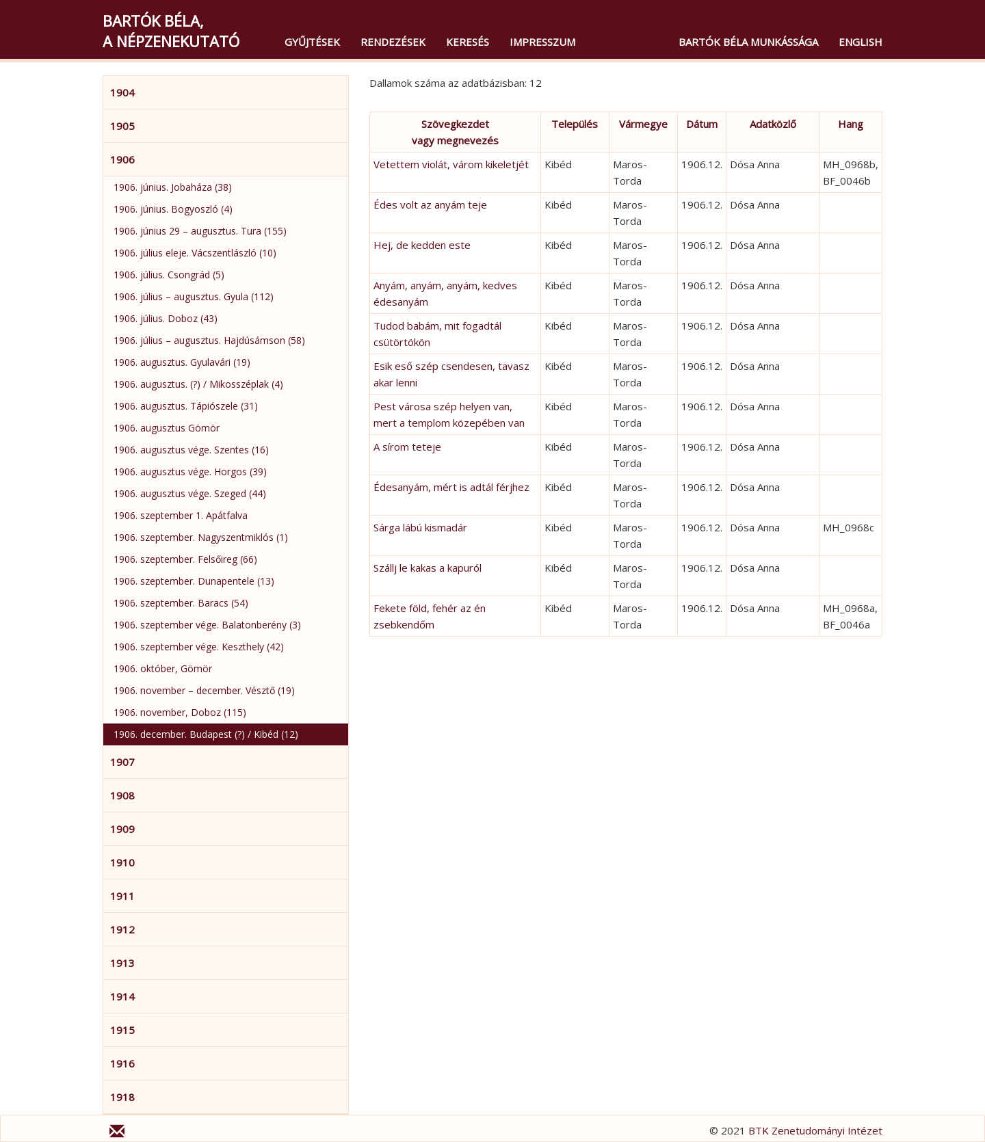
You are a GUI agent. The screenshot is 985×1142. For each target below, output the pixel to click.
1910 (122, 862)
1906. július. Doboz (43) (166, 318)
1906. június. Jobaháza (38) (173, 187)
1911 (122, 896)
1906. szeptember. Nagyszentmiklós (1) (201, 537)
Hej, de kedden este (422, 245)
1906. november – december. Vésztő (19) (204, 690)
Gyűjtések (312, 42)
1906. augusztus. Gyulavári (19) (182, 362)
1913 (122, 963)
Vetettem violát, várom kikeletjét (451, 164)
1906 (122, 159)
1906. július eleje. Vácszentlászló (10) (195, 252)
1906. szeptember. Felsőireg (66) (185, 559)
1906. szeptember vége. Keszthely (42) (199, 646)
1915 (122, 1030)
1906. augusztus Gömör (167, 427)
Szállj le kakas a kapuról (427, 567)
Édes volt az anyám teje (430, 204)
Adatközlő (773, 124)
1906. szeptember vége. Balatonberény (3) (207, 624)
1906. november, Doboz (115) (180, 712)
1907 (122, 762)
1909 (122, 829)
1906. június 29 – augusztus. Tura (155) (200, 230)
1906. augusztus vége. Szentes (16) (191, 449)
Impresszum (542, 42)
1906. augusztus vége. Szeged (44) (190, 493)
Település (574, 124)
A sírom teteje (407, 446)
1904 (122, 92)
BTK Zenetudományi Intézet (815, 1130)
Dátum (702, 124)
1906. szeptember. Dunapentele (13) (194, 580)
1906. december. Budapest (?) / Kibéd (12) (206, 734)
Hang (850, 124)
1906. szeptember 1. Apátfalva (181, 515)
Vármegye (643, 124)
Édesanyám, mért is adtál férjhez (451, 487)
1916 (122, 1063)
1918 (122, 1097)
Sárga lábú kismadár (420, 527)
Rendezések (392, 42)
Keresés (467, 42)
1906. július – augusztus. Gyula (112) (194, 296)
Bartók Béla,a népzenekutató (171, 30)
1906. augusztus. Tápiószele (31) (186, 405)
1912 (122, 929)
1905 (122, 126)
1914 (122, 996)
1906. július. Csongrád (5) (169, 274)
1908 (122, 795)
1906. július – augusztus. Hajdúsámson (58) (209, 340)
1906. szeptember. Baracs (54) (181, 602)
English (860, 42)
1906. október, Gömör (163, 668)
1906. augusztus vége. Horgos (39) (190, 471)
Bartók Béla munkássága (748, 42)
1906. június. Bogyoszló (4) (173, 208)
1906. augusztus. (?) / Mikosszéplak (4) (198, 383)
